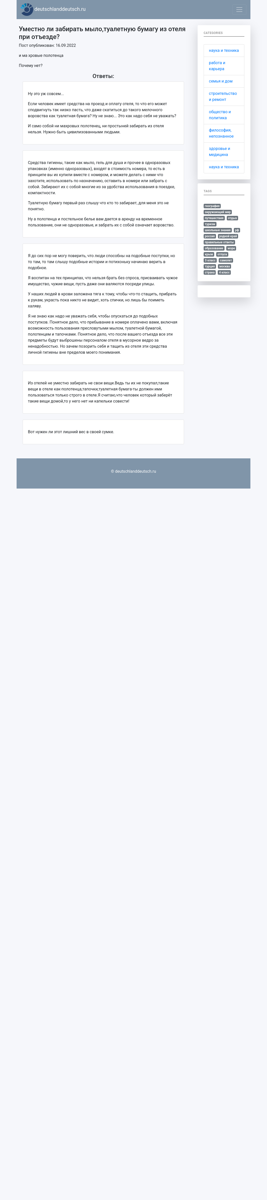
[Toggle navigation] (239, 10)
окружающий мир (218, 212)
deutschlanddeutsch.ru (53, 9)
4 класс (224, 272)
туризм (210, 224)
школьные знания (218, 230)
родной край (228, 236)
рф (237, 230)
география (212, 206)
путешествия (214, 218)
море (231, 248)
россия (210, 236)
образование (214, 248)
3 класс (210, 260)
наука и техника (224, 50)
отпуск (222, 254)
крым (209, 254)
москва (224, 266)
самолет (226, 260)
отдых (232, 218)
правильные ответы (219, 242)
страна (210, 272)
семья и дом (221, 81)
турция (210, 266)
